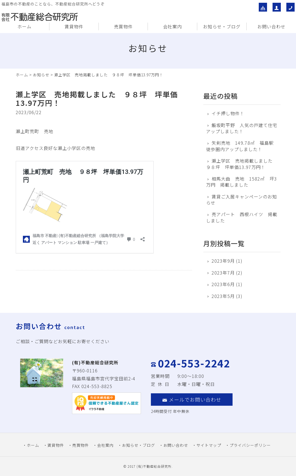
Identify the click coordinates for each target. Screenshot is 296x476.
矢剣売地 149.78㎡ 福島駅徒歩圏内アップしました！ (240, 146)
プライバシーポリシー (250, 445)
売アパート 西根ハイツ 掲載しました (241, 217)
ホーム (24, 26)
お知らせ (41, 74)
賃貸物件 (74, 26)
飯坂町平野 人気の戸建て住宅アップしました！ (241, 128)
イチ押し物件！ (228, 113)
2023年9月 (223, 261)
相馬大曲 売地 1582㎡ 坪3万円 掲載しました (241, 182)
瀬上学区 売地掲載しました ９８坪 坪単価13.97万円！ (241, 164)
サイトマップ (208, 445)
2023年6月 (223, 284)
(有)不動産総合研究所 (154, 466)
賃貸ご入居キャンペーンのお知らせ (241, 199)
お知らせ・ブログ (222, 26)
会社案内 (172, 26)
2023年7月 (223, 273)
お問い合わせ (271, 26)
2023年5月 (223, 296)
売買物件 (123, 26)
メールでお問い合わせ (191, 399)
